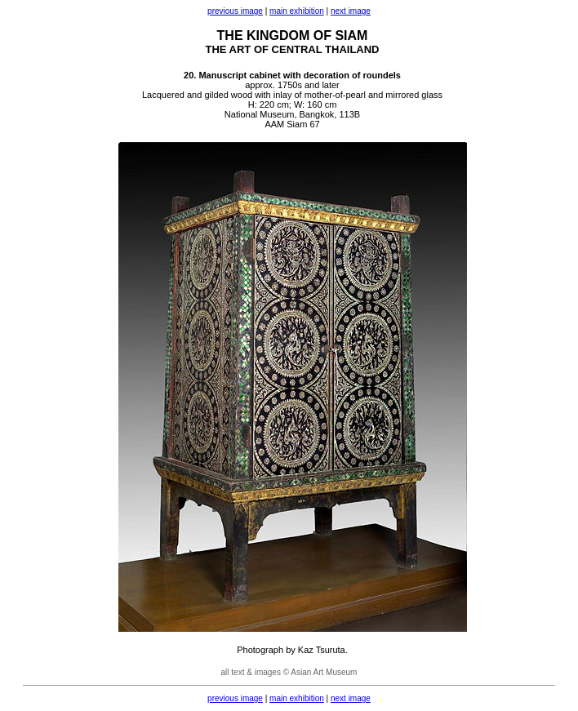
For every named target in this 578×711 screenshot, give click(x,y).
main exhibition (296, 11)
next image (351, 11)
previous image (235, 11)
